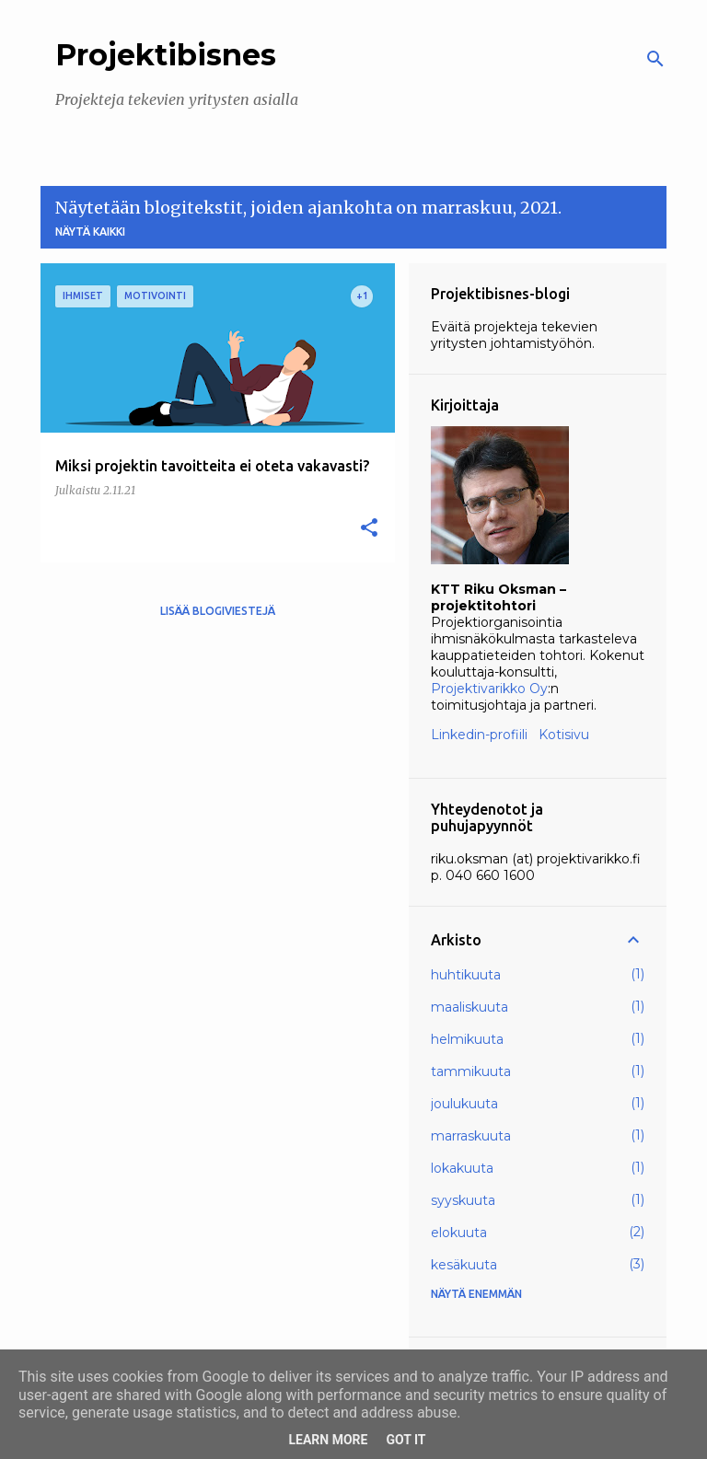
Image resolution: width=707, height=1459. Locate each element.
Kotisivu (564, 734)
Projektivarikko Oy (489, 688)
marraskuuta (471, 1136)
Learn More (327, 1439)
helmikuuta (467, 1039)
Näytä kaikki (90, 231)
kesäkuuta (464, 1264)
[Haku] (655, 59)
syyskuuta (463, 1200)
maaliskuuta (469, 1007)
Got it (405, 1439)
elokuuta (459, 1232)
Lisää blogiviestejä (217, 611)
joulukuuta (464, 1103)
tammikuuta (471, 1071)
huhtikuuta (466, 975)
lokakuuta (462, 1168)
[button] (369, 528)
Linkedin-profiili (479, 734)
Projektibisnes (165, 55)
